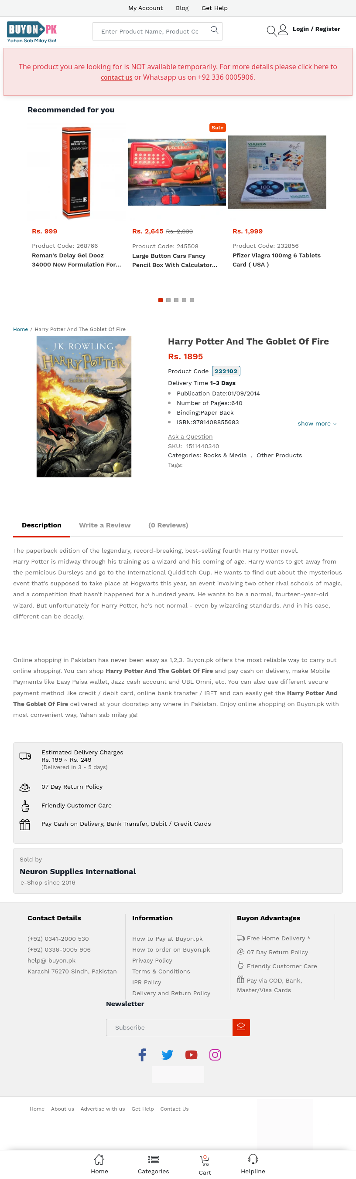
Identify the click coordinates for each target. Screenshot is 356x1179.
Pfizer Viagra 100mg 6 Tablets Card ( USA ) (277, 260)
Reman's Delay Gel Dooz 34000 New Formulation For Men (74, 260)
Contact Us (175, 1109)
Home (20, 329)
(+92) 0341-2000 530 (58, 938)
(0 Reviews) (168, 525)
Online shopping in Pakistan (54, 659)
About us (62, 1109)
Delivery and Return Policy (171, 993)
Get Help (215, 7)
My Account (145, 7)
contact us (117, 77)
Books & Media (224, 455)
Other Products (279, 455)
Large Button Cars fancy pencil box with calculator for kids (172, 261)
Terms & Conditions (161, 971)
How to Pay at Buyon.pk (167, 938)
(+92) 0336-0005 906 (59, 949)
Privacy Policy (152, 960)
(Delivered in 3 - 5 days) (74, 767)
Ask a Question (190, 436)
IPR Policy (146, 982)
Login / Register (316, 28)
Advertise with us (103, 1109)
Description (42, 525)
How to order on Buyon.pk (171, 949)
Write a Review (105, 525)
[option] (84, 406)
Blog (182, 7)
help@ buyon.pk (51, 960)
